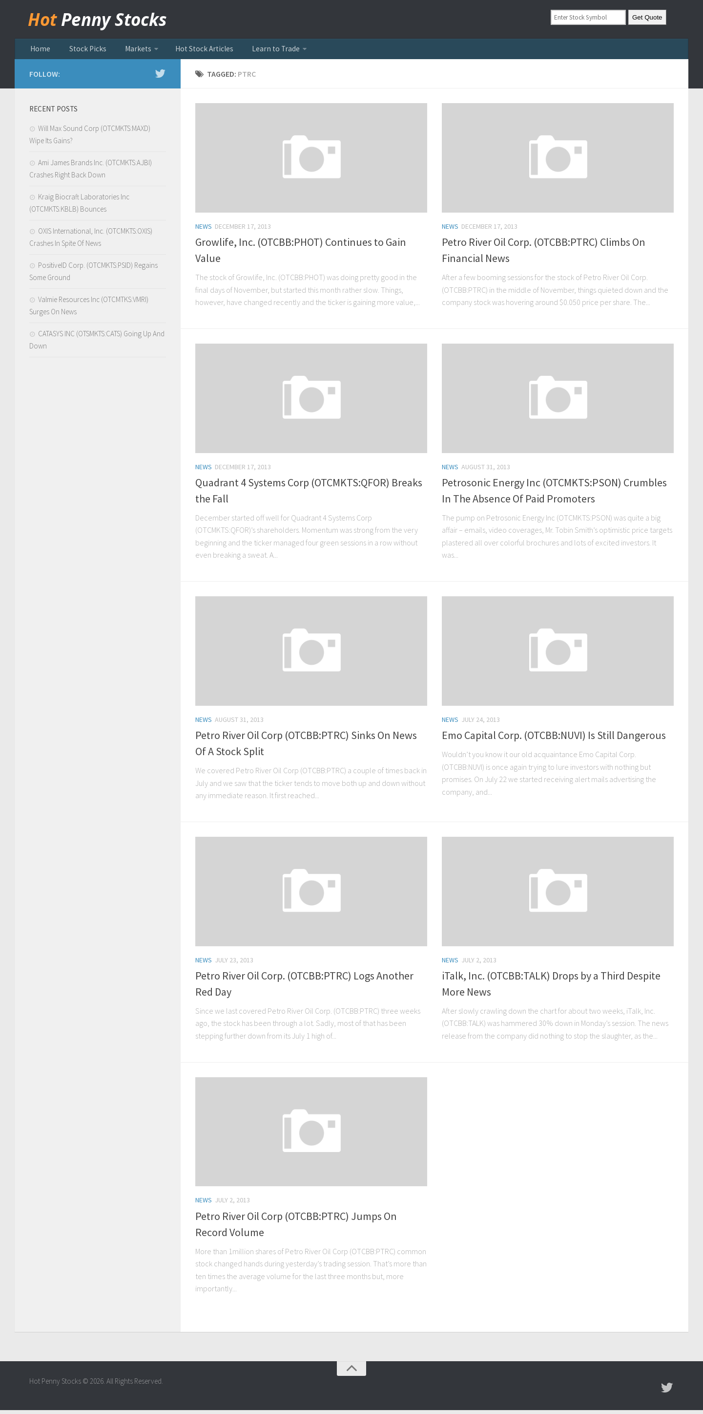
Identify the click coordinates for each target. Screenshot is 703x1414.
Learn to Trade (250, 51)
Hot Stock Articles (185, 51)
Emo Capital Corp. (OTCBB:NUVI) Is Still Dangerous (554, 739)
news (203, 230)
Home (38, 51)
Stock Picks (80, 51)
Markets (124, 51)
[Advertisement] (97, 532)
